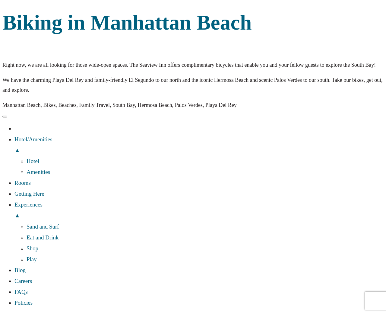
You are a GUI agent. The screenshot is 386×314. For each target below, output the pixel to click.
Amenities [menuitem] (38, 172)
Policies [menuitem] (23, 303)
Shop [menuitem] (32, 248)
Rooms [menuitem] (22, 183)
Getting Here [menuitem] (29, 194)
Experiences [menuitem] (199, 211)
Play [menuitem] (32, 259)
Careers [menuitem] (23, 281)
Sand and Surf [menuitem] (43, 226)
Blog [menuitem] (20, 270)
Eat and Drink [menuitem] (43, 237)
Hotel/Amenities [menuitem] (199, 146)
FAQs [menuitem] (21, 292)
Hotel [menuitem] (33, 161)
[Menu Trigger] (4, 116)
